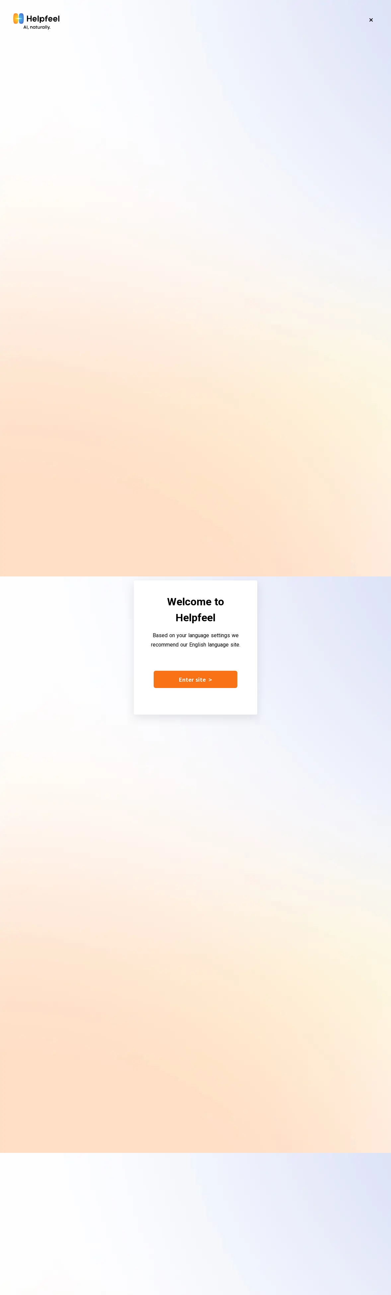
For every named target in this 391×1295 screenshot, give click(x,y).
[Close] (371, 20)
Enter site (195, 679)
